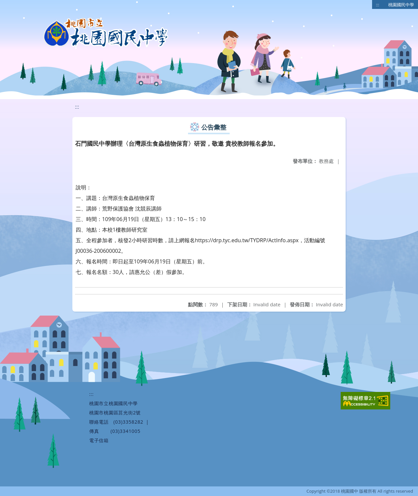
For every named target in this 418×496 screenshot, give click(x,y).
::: (377, 5)
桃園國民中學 (401, 5)
